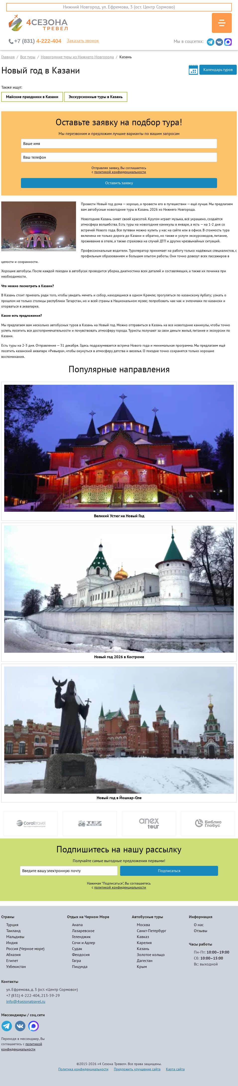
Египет (12, 960)
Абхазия (13, 955)
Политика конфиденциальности (83, 1069)
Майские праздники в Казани (32, 97)
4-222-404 (37, 41)
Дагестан (145, 960)
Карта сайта (175, 1069)
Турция (12, 925)
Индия (12, 943)
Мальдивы (15, 937)
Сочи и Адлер (83, 943)
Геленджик (81, 937)
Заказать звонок (83, 41)
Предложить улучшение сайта (137, 1069)
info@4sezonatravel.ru (25, 1001)
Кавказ (143, 937)
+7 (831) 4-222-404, (23, 995)
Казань (143, 949)
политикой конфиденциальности (120, 172)
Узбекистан (16, 966)
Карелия (144, 943)
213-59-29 (50, 995)
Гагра (76, 960)
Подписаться (169, 871)
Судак (77, 949)
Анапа (77, 925)
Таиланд (13, 931)
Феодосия (81, 955)
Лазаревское (83, 931)
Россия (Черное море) (25, 949)
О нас (199, 925)
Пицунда (79, 966)
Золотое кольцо (151, 955)
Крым (142, 966)
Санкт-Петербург (151, 931)
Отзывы (200, 931)
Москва (143, 925)
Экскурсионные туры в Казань (96, 97)
